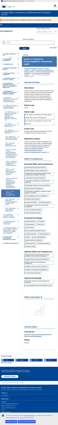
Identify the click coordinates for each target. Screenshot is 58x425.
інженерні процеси (30, 246)
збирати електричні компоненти (34, 188)
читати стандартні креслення (33, 209)
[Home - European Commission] (8, 6)
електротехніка (29, 227)
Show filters (53, 47)
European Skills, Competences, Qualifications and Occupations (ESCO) (21, 387)
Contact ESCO (4, 395)
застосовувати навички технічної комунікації (37, 185)
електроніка (41, 224)
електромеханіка (29, 224)
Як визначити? (30, 1)
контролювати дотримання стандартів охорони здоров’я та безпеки (38, 192)
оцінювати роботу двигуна (32, 199)
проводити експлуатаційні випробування (36, 269)
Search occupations (28, 39)
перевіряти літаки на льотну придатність (36, 266)
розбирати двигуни (45, 202)
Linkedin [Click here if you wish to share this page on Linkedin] (36, 360)
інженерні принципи (44, 243)
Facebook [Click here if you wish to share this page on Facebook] (22, 360)
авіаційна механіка (30, 221)
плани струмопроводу (39, 237)
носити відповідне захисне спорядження (36, 196)
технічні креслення (30, 243)
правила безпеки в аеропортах (33, 240)
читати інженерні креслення (33, 212)
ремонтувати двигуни (31, 202)
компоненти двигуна (30, 233)
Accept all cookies (11, 421)
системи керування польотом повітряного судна (38, 285)
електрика (41, 221)
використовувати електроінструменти (35, 167)
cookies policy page (29, 415)
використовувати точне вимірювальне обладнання (35, 262)
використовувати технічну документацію (36, 170)
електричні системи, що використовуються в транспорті (37, 281)
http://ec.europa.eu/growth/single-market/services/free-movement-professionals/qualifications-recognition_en (36, 150)
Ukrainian (55, 6)
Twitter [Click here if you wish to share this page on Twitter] (6, 360)
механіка (27, 237)
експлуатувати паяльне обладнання (35, 178)
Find (24, 48)
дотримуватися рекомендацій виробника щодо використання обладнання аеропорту (38, 174)
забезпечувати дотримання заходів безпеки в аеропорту (37, 181)
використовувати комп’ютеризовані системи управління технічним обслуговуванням (37, 255)
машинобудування (44, 233)
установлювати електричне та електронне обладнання (36, 206)
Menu (1, 25)
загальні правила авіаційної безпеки (35, 230)
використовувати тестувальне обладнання (37, 259)
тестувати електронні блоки (32, 273)
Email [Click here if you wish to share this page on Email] (49, 360)
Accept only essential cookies (26, 421)
